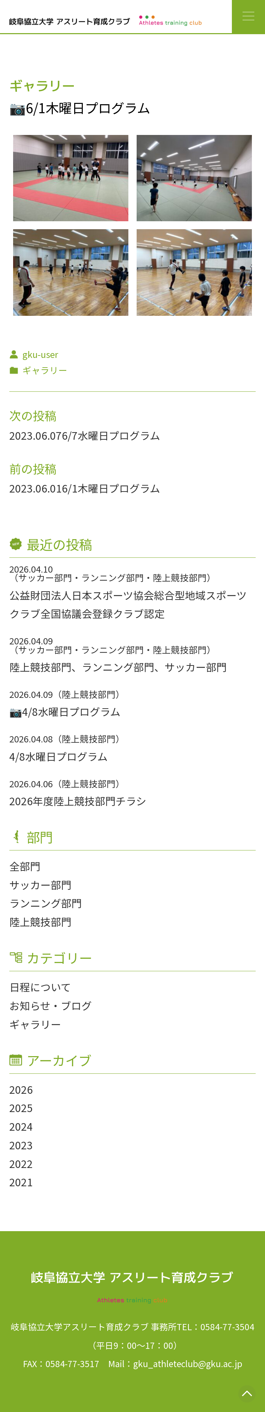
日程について (40, 986)
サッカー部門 (40, 884)
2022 (21, 1163)
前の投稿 (32, 468)
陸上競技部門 (40, 921)
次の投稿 (32, 415)
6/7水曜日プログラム (111, 435)
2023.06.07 (35, 435)
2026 (21, 1089)
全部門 (24, 866)
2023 (21, 1144)
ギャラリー (35, 1024)
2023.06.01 (35, 488)
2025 (21, 1107)
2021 (21, 1181)
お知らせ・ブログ (50, 1005)
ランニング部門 (45, 903)
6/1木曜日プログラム (111, 488)
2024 (21, 1126)
